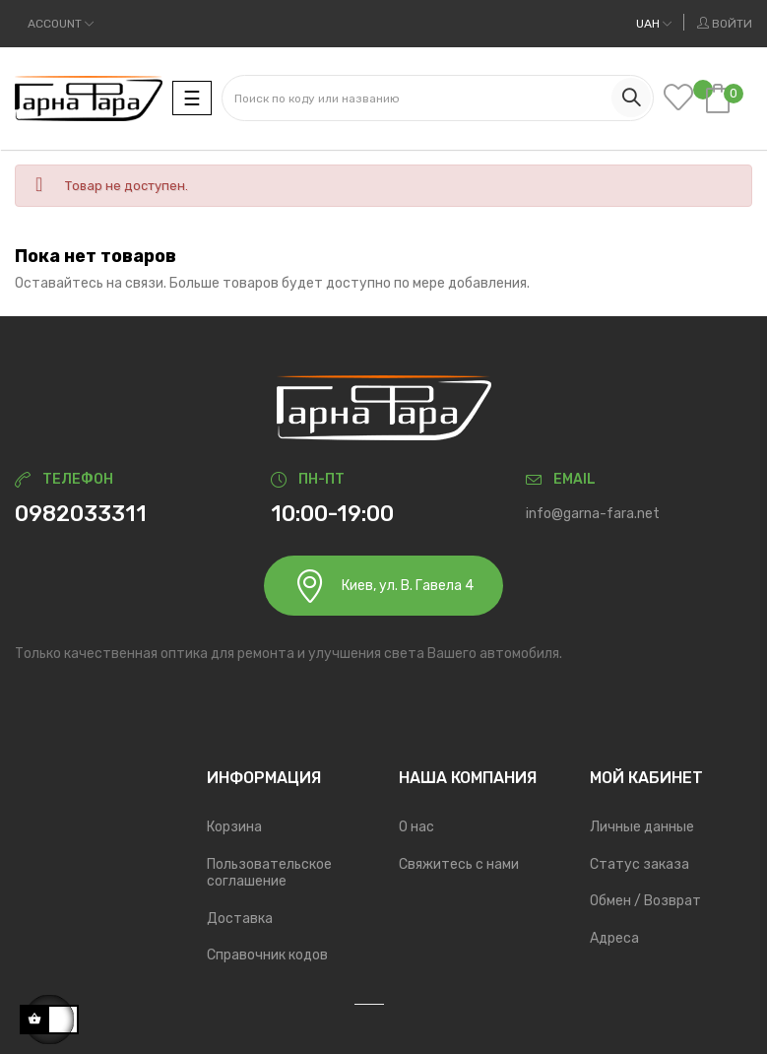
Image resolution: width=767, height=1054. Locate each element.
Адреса (614, 938)
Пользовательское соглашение (269, 873)
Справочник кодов (267, 955)
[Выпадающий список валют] (653, 23)
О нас (416, 827)
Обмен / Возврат (645, 900)
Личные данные (642, 827)
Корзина (234, 827)
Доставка (240, 918)
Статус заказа (639, 864)
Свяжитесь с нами (459, 864)
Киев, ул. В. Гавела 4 (383, 585)
